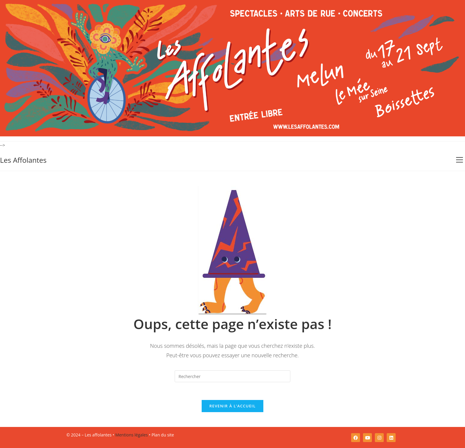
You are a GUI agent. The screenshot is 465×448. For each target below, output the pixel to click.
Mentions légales (131, 435)
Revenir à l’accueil (232, 406)
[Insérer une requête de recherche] (232, 376)
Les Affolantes (23, 160)
